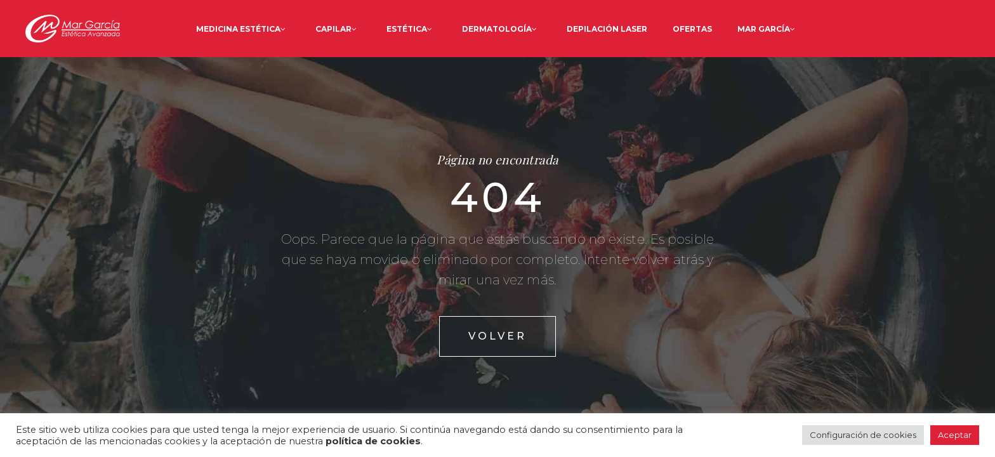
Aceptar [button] (955, 435)
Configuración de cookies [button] (863, 435)
